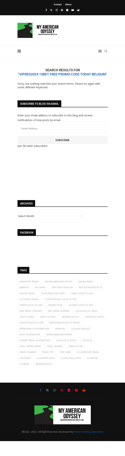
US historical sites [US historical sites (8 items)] (30, 378)
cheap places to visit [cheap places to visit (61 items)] (31, 301)
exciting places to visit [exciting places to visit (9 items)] (54, 314)
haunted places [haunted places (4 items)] (51, 327)
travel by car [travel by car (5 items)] (79, 359)
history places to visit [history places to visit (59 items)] (33, 333)
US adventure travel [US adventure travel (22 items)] (31, 372)
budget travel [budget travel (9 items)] (58, 294)
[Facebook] (46, 10)
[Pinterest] (62, 10)
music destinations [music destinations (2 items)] (31, 346)
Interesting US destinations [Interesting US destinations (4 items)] (36, 340)
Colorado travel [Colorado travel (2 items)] (60, 301)
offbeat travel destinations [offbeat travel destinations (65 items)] (36, 352)
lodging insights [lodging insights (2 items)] (85, 340)
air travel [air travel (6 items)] (42, 288)
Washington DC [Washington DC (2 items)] (92, 378)
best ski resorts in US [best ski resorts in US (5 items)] (32, 294)
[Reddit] (78, 10)
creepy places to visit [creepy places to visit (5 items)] (72, 307)
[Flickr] (67, 10)
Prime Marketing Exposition (88, 446)
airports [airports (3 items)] (25, 288)
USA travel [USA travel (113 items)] (56, 372)
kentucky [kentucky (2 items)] (63, 340)
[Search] (106, 51)
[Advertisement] (61, 162)
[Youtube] (72, 10)
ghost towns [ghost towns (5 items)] (87, 320)
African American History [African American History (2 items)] (61, 281)
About (68, 4)
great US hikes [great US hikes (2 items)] (28, 327)
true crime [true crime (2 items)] (69, 365)
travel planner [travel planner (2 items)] (28, 365)
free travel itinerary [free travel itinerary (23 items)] (86, 314)
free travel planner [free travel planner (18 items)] (31, 320)
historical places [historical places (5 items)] (77, 327)
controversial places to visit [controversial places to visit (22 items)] (37, 307)
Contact (58, 4)
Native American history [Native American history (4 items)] (62, 346)
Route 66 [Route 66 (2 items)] (92, 352)
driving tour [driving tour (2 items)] (27, 314)
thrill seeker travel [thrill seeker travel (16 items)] (31, 359)
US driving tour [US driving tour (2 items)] (77, 372)
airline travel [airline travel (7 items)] (90, 281)
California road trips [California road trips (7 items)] (85, 294)
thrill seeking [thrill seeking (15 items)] (57, 359)
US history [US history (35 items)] (53, 378)
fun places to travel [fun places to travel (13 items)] (61, 320)
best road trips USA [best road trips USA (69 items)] (65, 288)
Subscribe (62, 140)
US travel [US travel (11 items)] (71, 378)
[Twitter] (51, 10)
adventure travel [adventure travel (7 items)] (30, 281)
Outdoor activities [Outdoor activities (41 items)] (70, 352)
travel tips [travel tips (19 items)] (50, 365)
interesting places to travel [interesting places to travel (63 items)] (68, 333)
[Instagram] (57, 10)
